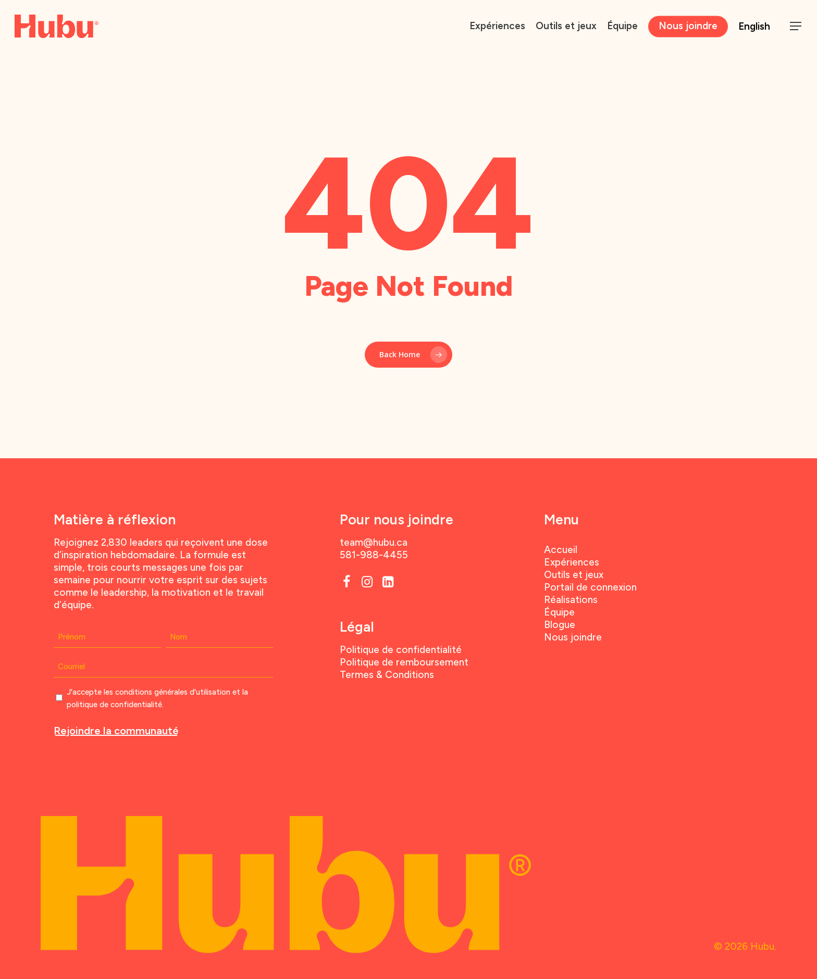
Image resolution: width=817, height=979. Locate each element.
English (754, 26)
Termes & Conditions (387, 675)
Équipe (559, 612)
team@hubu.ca (373, 542)
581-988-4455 (374, 555)
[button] (796, 26)
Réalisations (571, 600)
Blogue (559, 625)
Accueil (560, 550)
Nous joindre (573, 637)
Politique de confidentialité (401, 650)
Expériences (571, 562)
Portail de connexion (590, 587)
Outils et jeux (573, 575)
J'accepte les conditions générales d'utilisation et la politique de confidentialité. (157, 698)
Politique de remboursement (404, 662)
